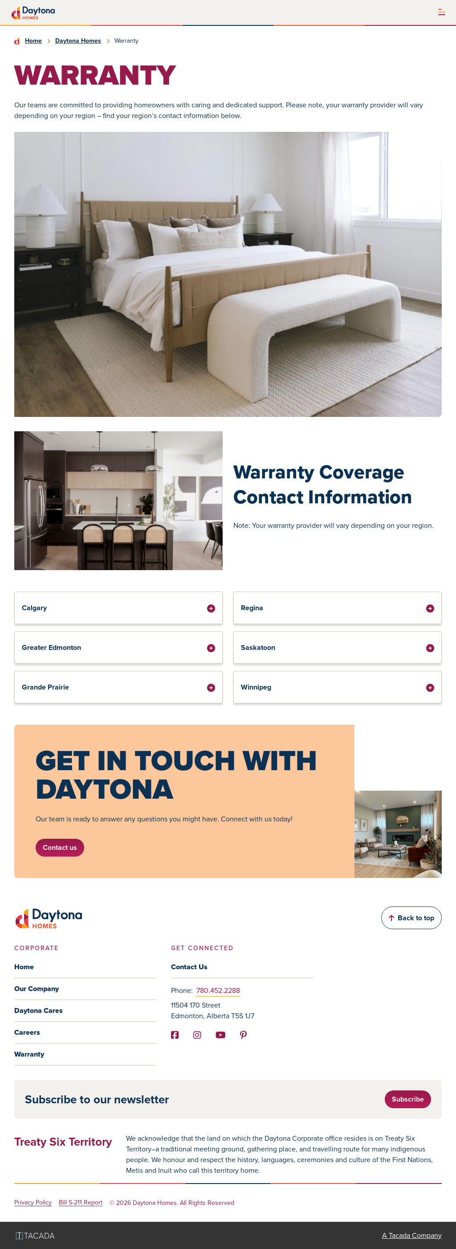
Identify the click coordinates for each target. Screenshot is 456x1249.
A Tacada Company (412, 1235)
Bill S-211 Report (80, 1203)
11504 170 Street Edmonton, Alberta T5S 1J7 (212, 1010)
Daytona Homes (78, 41)
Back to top (411, 918)
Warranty (29, 1054)
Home (33, 41)
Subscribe (408, 1099)
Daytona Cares (38, 1010)
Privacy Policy (33, 1203)
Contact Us (189, 967)
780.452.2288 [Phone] (218, 990)
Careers (27, 1032)
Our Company (36, 989)
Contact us (60, 847)
